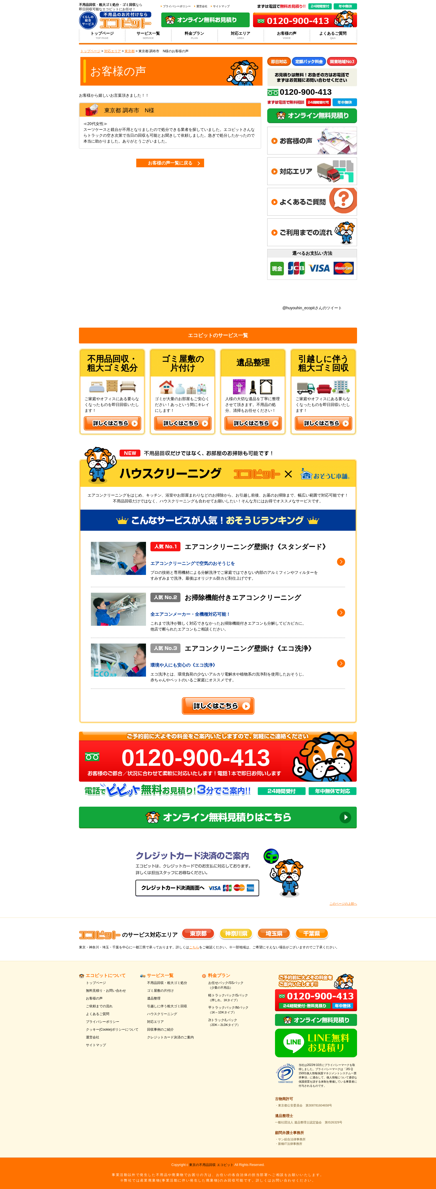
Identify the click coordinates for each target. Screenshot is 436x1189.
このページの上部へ (343, 903)
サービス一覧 (148, 35)
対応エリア (240, 35)
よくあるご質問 (333, 35)
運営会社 (201, 6)
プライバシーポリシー (177, 6)
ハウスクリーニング (162, 1014)
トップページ (102, 35)
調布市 (131, 110)
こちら (194, 947)
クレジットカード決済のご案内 (170, 1037)
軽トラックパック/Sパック (235, 998)
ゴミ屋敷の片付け (160, 991)
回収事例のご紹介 (160, 1029)
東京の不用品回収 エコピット (211, 1165)
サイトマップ (221, 6)
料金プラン (194, 35)
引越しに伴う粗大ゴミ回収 (167, 1006)
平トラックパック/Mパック (235, 1010)
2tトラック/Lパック (235, 1022)
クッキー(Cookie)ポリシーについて (112, 1029)
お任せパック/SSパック (235, 985)
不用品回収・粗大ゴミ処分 (167, 983)
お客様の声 (286, 35)
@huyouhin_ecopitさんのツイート (312, 308)
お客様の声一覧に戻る (170, 163)
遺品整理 (153, 998)
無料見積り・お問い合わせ (106, 991)
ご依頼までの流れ (99, 1006)
